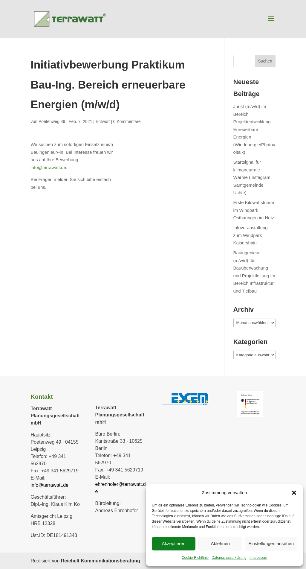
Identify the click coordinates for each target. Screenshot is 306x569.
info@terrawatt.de (48, 167)
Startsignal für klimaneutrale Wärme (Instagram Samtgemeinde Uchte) (251, 177)
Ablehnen (220, 543)
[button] (294, 493)
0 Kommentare (127, 121)
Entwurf (103, 121)
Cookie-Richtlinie (195, 558)
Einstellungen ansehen (271, 543)
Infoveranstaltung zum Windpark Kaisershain (250, 235)
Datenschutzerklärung (229, 558)
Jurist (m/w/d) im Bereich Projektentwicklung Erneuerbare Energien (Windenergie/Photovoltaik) (254, 129)
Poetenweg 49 (52, 121)
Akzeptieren (173, 543)
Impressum (258, 558)
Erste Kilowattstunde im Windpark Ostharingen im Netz (253, 210)
